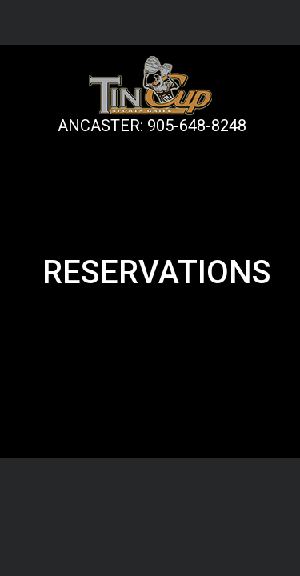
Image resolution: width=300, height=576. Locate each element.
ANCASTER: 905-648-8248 (152, 125)
